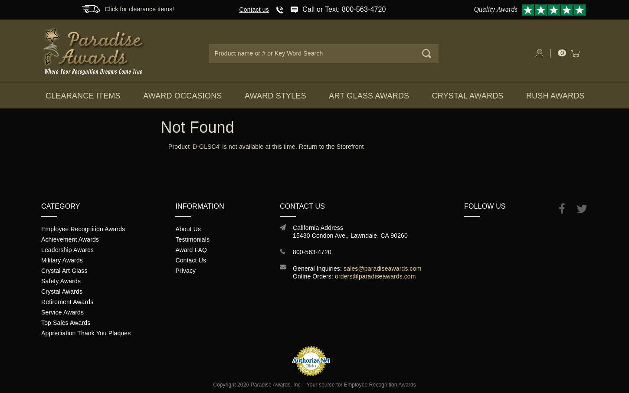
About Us (188, 229)
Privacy (185, 270)
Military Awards (62, 260)
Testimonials (192, 239)
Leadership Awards (67, 249)
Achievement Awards (70, 239)
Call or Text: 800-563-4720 (344, 9)
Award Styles (275, 96)
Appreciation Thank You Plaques (86, 333)
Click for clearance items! (139, 9)
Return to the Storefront (331, 146)
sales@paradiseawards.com (382, 268)
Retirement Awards (67, 301)
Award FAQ (191, 249)
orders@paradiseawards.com (375, 276)
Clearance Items (83, 96)
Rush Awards (555, 96)
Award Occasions (182, 96)
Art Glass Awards (369, 96)
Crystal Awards (468, 96)
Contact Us (190, 260)
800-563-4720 (312, 252)
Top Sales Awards (65, 322)
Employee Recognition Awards (83, 229)
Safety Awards (61, 281)
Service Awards (62, 312)
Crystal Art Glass (64, 270)
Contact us (254, 9)
